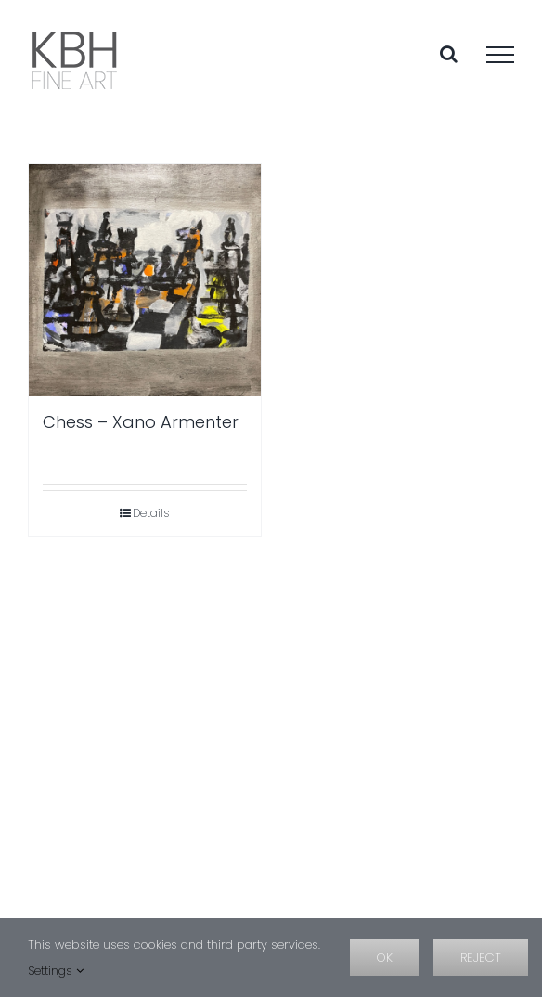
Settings (56, 970)
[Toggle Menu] (500, 54)
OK (385, 957)
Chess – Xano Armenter (141, 422)
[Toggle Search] (449, 54)
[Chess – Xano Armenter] (145, 280)
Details (151, 513)
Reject (480, 957)
